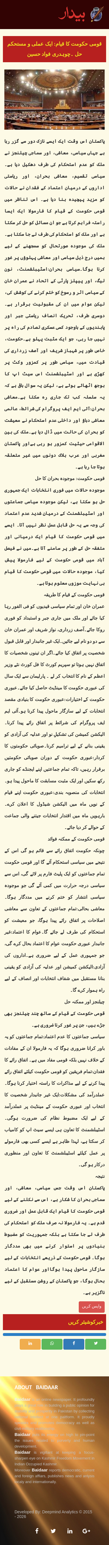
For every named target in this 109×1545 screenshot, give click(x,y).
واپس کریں (91, 1306)
